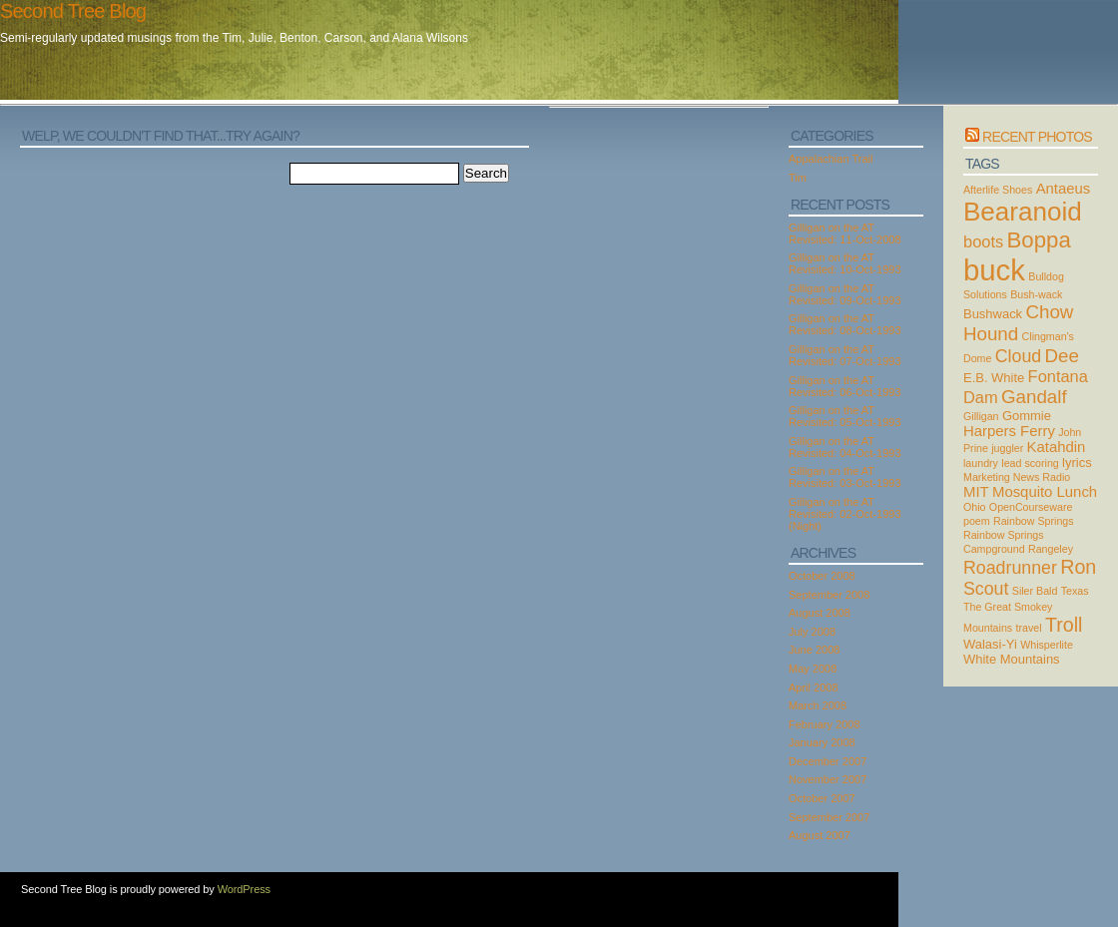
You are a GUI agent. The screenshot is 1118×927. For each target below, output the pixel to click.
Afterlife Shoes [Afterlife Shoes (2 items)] (997, 190)
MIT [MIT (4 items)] (976, 492)
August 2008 (819, 613)
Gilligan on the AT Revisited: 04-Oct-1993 (845, 447)
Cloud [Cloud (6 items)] (1018, 356)
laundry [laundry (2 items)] (980, 463)
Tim (798, 178)
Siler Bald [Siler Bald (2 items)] (1035, 591)
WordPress (244, 889)
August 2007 (819, 835)
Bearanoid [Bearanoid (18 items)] (1022, 212)
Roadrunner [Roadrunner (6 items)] (1010, 568)
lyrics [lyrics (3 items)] (1077, 462)
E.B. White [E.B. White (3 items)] (993, 377)
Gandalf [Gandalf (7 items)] (1034, 396)
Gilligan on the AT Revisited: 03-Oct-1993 (845, 477)
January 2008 (822, 742)
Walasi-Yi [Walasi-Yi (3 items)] (990, 644)
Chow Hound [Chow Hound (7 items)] (1018, 322)
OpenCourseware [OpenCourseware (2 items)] (1031, 507)
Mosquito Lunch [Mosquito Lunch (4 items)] (1044, 492)
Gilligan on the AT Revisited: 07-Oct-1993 (845, 355)
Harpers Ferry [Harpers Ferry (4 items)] (1009, 431)
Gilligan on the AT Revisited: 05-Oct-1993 (845, 416)
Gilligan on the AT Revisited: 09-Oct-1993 (845, 294)
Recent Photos (1037, 137)
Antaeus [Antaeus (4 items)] (1063, 189)
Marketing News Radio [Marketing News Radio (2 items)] (1016, 477)
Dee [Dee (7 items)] (1062, 355)
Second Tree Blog (73, 11)
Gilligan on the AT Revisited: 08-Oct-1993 (845, 324)
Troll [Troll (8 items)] (1064, 625)
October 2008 (822, 576)
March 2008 (817, 705)
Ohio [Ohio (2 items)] (974, 507)
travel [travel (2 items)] (1029, 628)
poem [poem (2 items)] (976, 521)
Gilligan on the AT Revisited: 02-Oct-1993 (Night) (845, 514)
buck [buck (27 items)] (994, 269)
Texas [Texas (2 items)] (1075, 591)
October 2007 (822, 798)
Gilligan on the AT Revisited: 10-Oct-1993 (845, 263)
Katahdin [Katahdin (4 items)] (1056, 447)
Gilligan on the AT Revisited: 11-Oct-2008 (845, 233)
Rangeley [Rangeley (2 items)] (1050, 549)
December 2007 (827, 761)
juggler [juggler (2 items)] (1007, 448)
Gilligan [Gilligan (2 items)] (981, 416)
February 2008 (824, 724)
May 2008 (813, 669)
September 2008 (829, 595)
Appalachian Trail (830, 159)
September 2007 (829, 817)
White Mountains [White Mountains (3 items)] (1011, 659)
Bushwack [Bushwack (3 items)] (992, 313)
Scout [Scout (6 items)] (985, 589)
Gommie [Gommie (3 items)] (1026, 415)
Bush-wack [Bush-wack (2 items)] (1036, 294)
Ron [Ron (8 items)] (1078, 567)
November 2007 (827, 779)
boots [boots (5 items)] (983, 241)
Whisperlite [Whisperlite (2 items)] (1046, 645)
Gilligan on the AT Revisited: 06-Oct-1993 (845, 386)
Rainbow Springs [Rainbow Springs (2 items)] (1033, 521)
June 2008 (814, 650)
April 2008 (813, 688)
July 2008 (812, 632)
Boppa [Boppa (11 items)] (1039, 240)
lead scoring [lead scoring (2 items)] (1029, 463)
